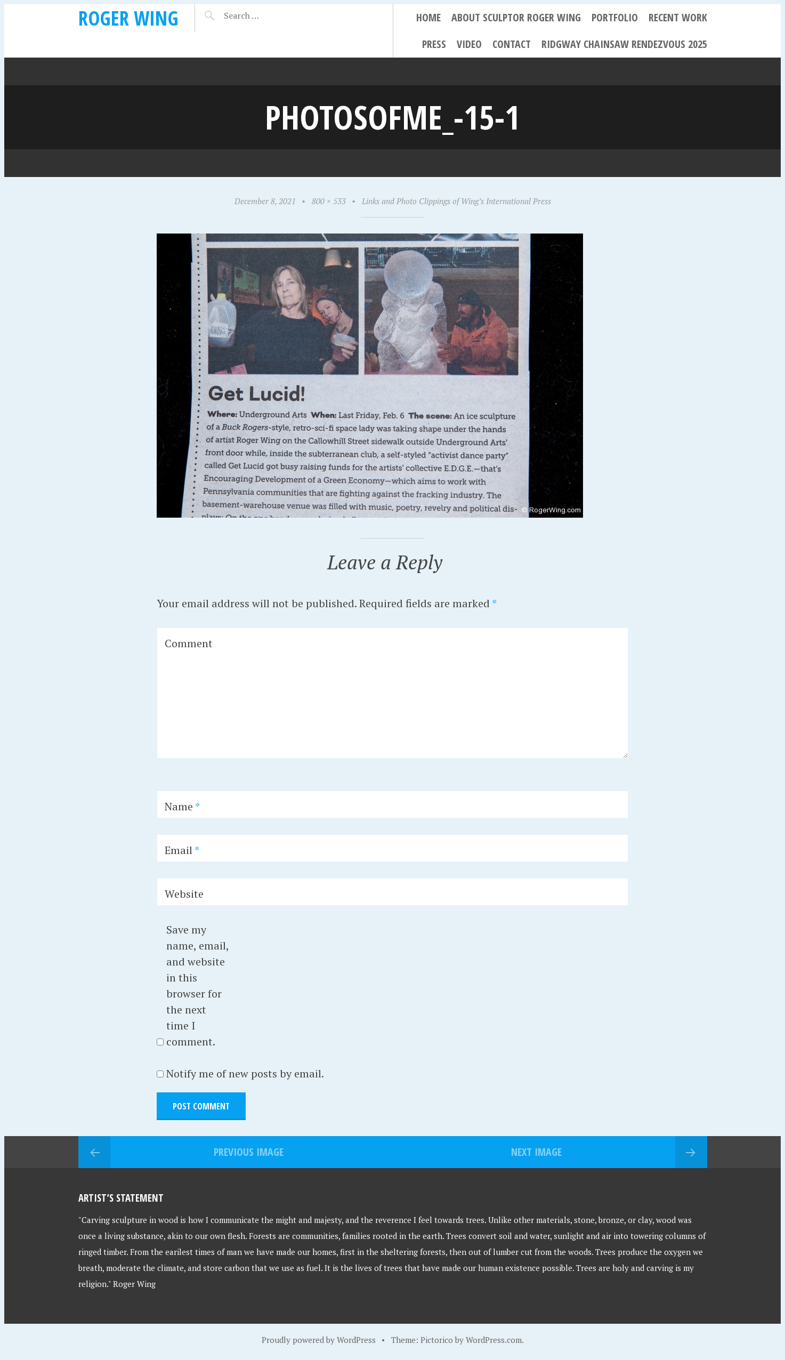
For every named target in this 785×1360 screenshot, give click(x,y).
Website (184, 894)
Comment (189, 643)
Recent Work (678, 17)
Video (469, 44)
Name (182, 806)
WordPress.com (494, 1339)
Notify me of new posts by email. (245, 1073)
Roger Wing (128, 17)
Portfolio (615, 17)
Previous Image (249, 1152)
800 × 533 (329, 201)
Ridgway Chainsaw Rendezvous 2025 (624, 44)
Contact (511, 44)
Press (434, 44)
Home (428, 17)
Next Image (536, 1152)
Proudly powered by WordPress (319, 1339)
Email (182, 850)
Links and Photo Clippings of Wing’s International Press (456, 201)
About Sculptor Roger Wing (516, 17)
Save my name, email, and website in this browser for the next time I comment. (197, 985)
